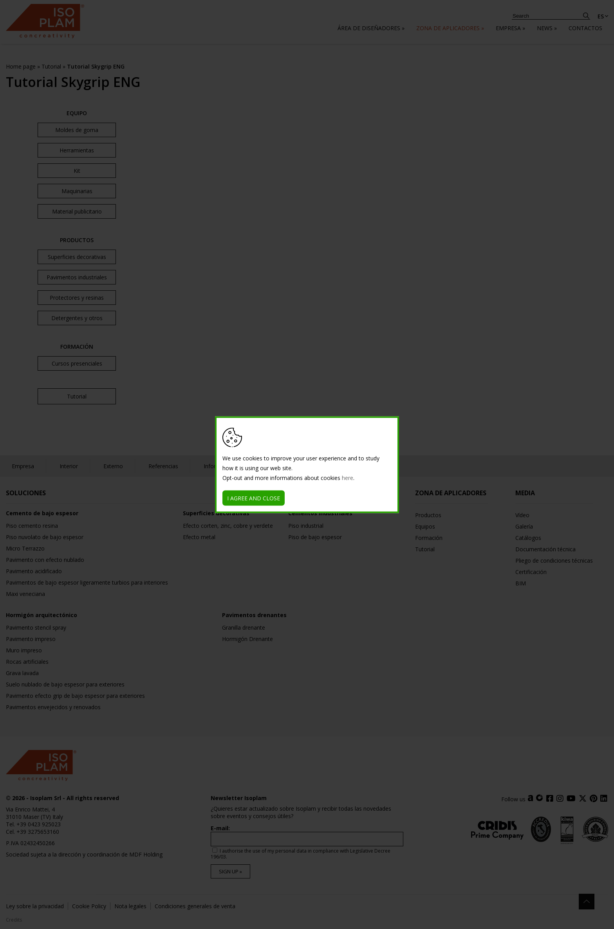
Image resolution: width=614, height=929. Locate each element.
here (347, 477)
